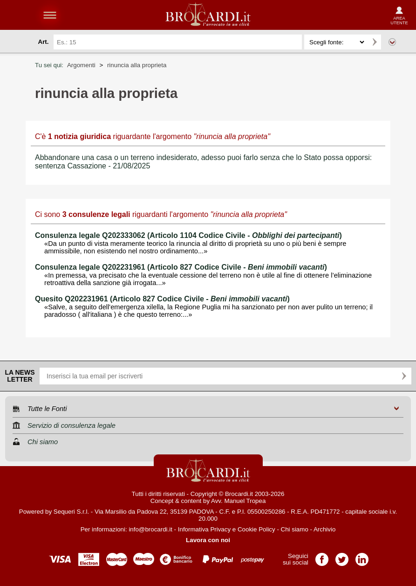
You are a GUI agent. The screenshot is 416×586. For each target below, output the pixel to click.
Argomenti (81, 65)
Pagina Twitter (341, 556)
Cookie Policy (256, 529)
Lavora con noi (208, 540)
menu (50, 15)
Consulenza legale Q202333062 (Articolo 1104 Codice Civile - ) (188, 235)
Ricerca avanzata (392, 42)
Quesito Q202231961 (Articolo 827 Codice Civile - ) (162, 299)
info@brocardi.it (150, 529)
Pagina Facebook (321, 556)
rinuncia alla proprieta (136, 65)
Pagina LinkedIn (361, 556)
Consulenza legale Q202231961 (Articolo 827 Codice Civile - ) (181, 267)
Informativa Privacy (204, 529)
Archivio (324, 529)
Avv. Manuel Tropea (238, 500)
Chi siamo (294, 529)
